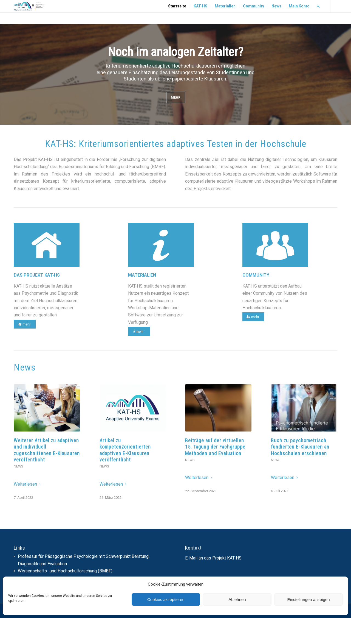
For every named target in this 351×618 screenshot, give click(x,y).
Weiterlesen (28, 484)
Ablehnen (237, 599)
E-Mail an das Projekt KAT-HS (213, 558)
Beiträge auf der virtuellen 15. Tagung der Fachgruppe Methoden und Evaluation (215, 447)
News (18, 466)
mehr (175, 97)
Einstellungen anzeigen (308, 599)
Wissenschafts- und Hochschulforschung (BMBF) (65, 571)
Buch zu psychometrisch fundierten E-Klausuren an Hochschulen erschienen (300, 447)
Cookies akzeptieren (166, 599)
